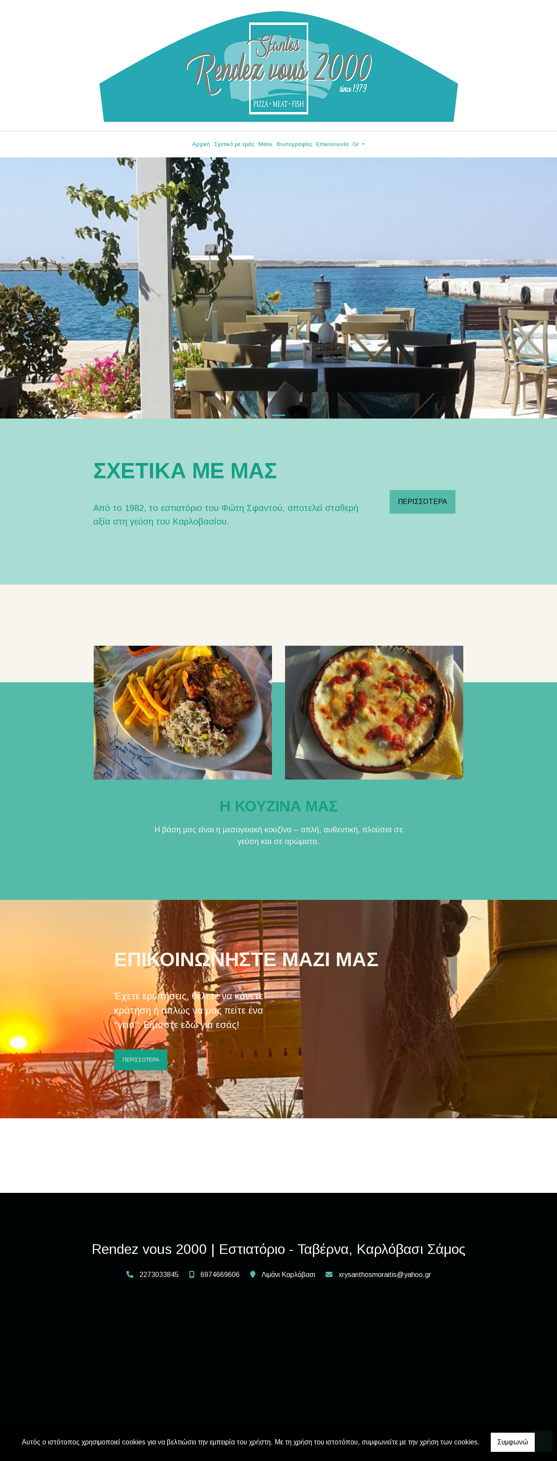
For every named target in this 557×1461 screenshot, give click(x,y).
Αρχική (201, 144)
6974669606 (220, 1274)
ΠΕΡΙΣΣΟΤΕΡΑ (422, 501)
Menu (265, 144)
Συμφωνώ (512, 1442)
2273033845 (159, 1274)
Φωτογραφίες (294, 144)
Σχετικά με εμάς (234, 144)
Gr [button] (356, 144)
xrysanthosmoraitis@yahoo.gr (385, 1274)
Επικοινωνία (332, 144)
